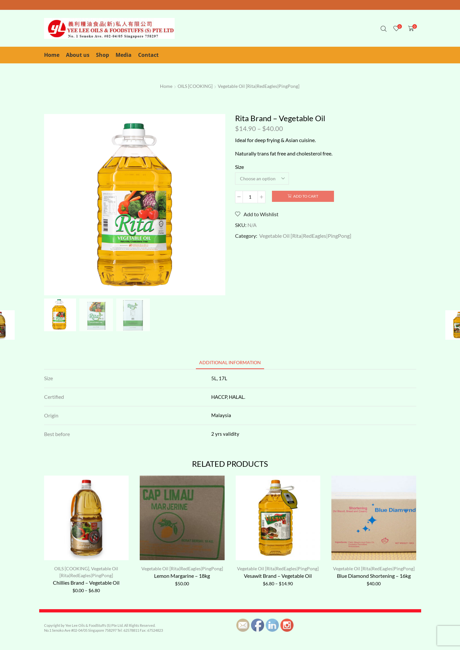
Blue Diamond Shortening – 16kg (374, 576)
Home (51, 54)
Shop (102, 54)
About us (77, 54)
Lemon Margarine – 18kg (182, 576)
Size (239, 167)
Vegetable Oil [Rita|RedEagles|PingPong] (258, 86)
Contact (148, 54)
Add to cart (305, 196)
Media (124, 54)
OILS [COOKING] (195, 86)
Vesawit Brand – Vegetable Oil (278, 576)
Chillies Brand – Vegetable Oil (86, 582)
